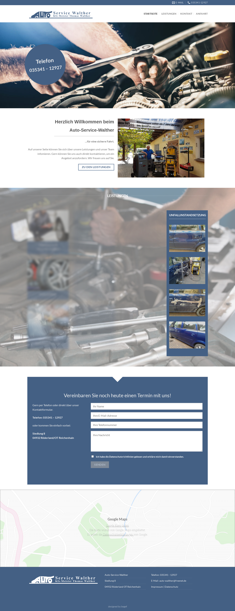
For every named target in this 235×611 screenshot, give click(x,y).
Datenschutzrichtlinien (121, 456)
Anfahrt (202, 13)
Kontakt (186, 13)
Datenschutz (171, 586)
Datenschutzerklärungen (118, 534)
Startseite (151, 13)
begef (124, 606)
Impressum (157, 586)
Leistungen (169, 13)
